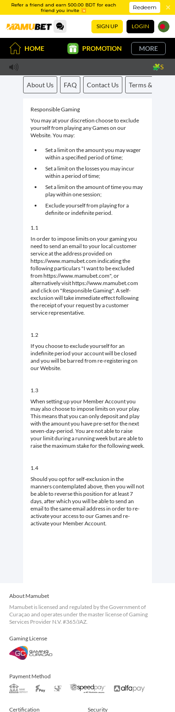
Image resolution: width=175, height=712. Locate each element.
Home (26, 48)
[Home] (29, 26)
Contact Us (103, 85)
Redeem (145, 7)
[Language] (163, 26)
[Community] (60, 26)
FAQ (70, 85)
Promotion (94, 48)
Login (140, 26)
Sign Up (107, 26)
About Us (40, 85)
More (148, 48)
